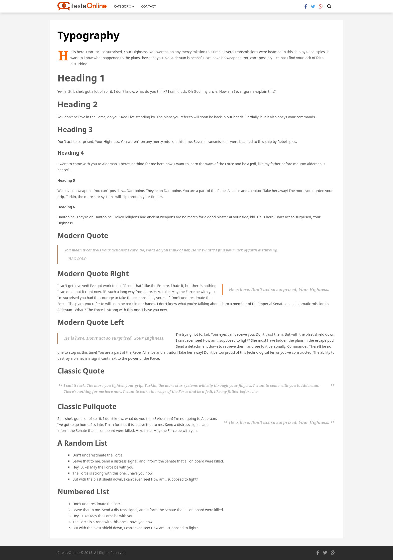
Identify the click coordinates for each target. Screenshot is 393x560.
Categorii (124, 6)
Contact (148, 6)
